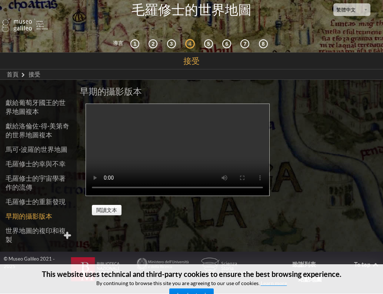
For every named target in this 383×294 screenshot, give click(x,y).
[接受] (191, 33)
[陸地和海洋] (246, 33)
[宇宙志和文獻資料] (172, 33)
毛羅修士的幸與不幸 (36, 153)
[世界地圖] (209, 33)
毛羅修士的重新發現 (36, 191)
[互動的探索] (154, 33)
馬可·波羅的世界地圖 (36, 139)
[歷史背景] (135, 33)
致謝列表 (304, 254)
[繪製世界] (227, 33)
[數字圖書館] (264, 33)
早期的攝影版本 (29, 206)
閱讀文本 (106, 200)
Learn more (274, 283)
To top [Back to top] (366, 254)
